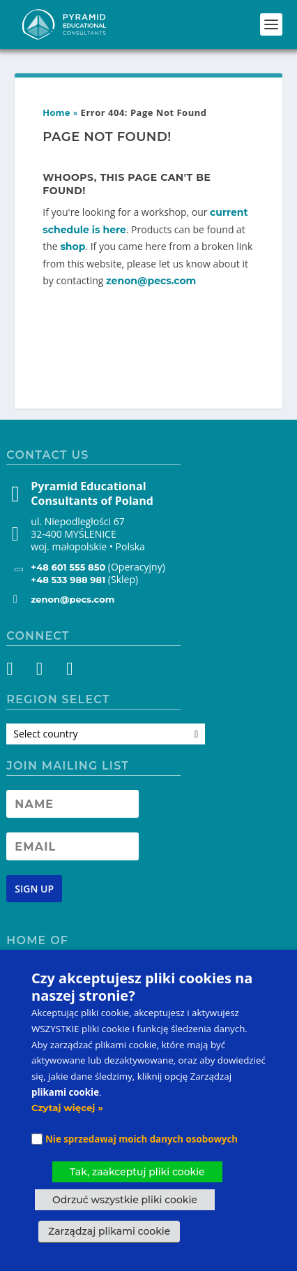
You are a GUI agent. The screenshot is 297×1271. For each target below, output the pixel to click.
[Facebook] (17, 671)
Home (56, 113)
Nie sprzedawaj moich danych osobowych (141, 1139)
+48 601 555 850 (68, 567)
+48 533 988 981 (68, 579)
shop (72, 246)
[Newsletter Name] (72, 804)
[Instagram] (42, 671)
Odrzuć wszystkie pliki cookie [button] (124, 1199)
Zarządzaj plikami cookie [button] (109, 1231)
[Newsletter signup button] (34, 888)
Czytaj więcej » (67, 1107)
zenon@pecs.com (151, 280)
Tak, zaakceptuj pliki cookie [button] (137, 1172)
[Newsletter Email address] (72, 846)
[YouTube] (67, 671)
